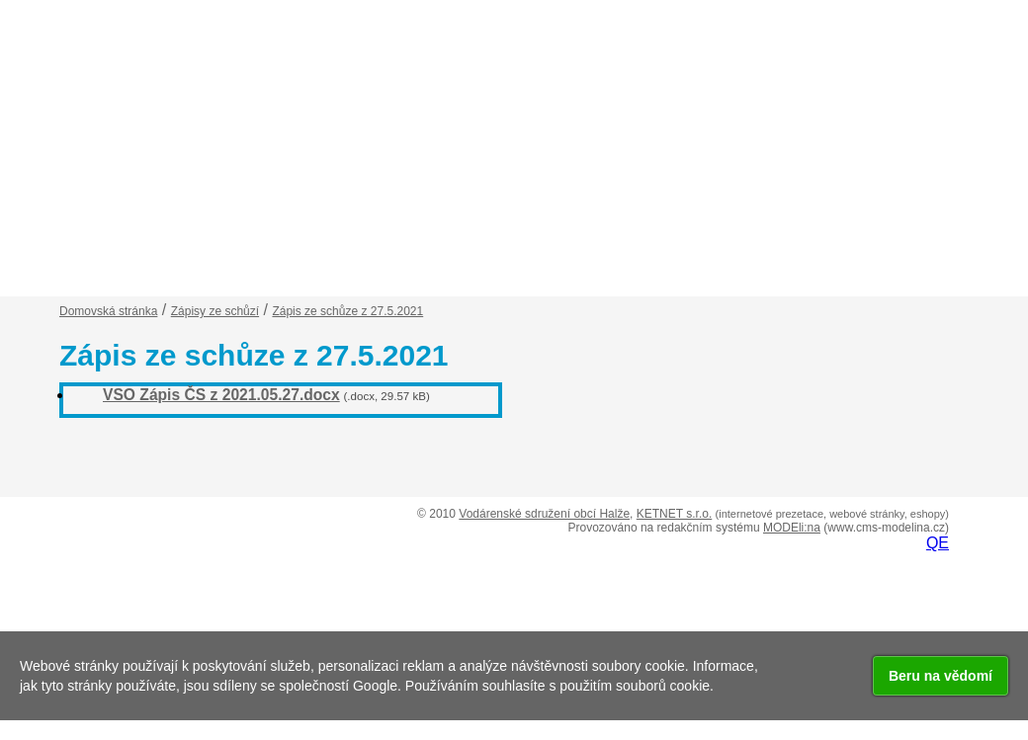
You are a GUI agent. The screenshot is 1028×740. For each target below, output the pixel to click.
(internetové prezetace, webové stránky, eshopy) (832, 514)
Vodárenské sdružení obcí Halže (544, 514)
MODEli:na (791, 527)
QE (937, 542)
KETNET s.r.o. (674, 514)
